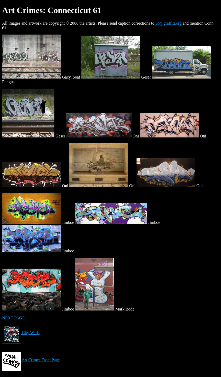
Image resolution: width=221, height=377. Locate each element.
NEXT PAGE (13, 318)
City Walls (20, 332)
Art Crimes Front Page (31, 360)
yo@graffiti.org (168, 23)
